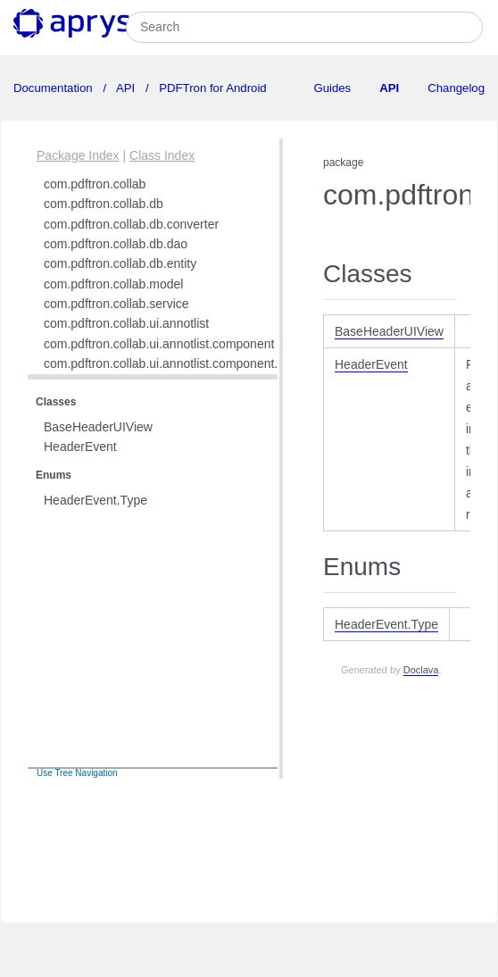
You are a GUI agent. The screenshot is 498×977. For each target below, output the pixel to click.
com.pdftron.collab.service (116, 303)
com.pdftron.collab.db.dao (115, 244)
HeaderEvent (80, 446)
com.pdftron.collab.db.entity (120, 263)
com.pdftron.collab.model (113, 284)
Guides (332, 88)
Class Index (162, 155)
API (125, 88)
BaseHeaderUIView (98, 427)
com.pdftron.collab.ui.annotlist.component (159, 344)
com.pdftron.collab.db (103, 203)
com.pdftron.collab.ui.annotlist (126, 323)
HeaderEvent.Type (95, 500)
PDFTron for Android (211, 88)
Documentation (54, 88)
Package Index (78, 155)
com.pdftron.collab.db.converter (131, 224)
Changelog (456, 88)
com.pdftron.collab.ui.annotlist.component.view (173, 363)
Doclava (421, 669)
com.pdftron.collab (94, 184)
